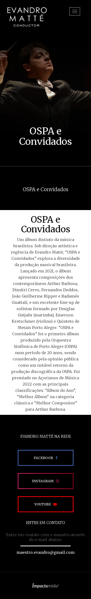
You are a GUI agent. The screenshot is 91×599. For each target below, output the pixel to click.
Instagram (43, 481)
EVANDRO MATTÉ (27, 17)
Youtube (42, 504)
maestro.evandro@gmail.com (45, 552)
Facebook (43, 458)
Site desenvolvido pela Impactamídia (45, 585)
